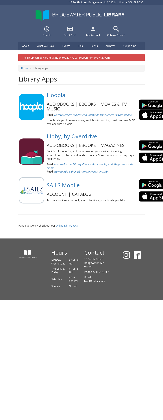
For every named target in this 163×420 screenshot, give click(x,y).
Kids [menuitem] (80, 46)
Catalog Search (116, 35)
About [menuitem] (25, 46)
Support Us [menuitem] (129, 46)
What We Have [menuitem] (46, 46)
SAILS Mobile (63, 185)
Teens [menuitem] (94, 46)
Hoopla (56, 95)
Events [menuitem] (66, 46)
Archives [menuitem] (110, 46)
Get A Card (70, 35)
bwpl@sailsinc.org (94, 281)
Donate (46, 35)
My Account (93, 35)
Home (24, 68)
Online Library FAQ (67, 225)
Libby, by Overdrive (72, 136)
